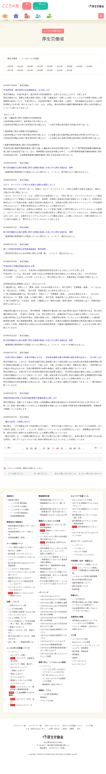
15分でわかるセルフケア (50, 597)
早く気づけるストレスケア (53, 676)
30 (33, 448)
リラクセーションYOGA (84, 555)
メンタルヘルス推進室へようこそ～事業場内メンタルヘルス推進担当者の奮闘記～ (53, 560)
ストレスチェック (17, 684)
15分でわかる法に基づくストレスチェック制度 (53, 655)
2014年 (40, 71)
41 (63, 448)
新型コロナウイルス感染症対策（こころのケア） (20, 583)
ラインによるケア (17, 678)
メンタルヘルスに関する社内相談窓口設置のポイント (53, 538)
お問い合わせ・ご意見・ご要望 (61, 729)
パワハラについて (79, 662)
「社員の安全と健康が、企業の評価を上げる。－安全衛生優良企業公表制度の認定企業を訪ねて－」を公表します (52, 357)
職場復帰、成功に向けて (52, 685)
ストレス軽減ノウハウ (17, 618)
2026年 (10, 67)
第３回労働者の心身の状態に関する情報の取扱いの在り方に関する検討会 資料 (38, 232)
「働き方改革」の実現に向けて (16, 422)
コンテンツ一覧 (19, 726)
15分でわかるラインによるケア (52, 642)
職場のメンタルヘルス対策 (21, 681)
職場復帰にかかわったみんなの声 (53, 516)
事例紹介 (43, 698)
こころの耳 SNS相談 (18, 507)
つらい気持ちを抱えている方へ (20, 548)
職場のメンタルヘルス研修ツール (53, 573)
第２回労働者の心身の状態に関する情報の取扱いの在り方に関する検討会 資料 (38, 340)
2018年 (89, 67)
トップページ (13, 652)
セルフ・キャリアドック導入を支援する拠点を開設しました (29, 185)
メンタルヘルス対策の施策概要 (84, 577)
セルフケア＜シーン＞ (19, 668)
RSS (78, 729)
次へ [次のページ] (96, 448)
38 (48, 448)
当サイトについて (52, 726)
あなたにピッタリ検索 (81, 643)
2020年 (69, 67)
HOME (6, 20)
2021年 (60, 67)
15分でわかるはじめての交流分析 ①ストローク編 (53, 607)
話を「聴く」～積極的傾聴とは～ (21, 643)
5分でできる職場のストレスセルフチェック (85, 505)
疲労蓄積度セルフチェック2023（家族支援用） (84, 522)
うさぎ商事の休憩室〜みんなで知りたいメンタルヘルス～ (21, 614)
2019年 (79, 67)
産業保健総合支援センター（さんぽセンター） (21, 527)
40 (58, 448)
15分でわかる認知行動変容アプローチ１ (53, 631)
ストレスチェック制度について (84, 565)
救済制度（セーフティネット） (20, 554)
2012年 (60, 71)
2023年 (40, 67)
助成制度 (75, 590)
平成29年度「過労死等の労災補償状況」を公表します (26, 90)
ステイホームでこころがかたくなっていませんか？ (21, 589)
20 (28, 448)
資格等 (75, 658)
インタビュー (79, 549)
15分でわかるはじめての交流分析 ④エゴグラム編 (53, 625)
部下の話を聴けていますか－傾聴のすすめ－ (21, 638)
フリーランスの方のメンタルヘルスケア (21, 559)
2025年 (20, 67)
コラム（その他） (47, 701)
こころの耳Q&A (78, 600)
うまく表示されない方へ (35, 729)
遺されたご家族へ (15, 551)
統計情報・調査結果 (80, 652)
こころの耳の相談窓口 (19, 513)
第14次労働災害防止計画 (82, 580)
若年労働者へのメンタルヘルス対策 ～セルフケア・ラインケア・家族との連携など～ (53, 551)
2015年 (30, 71)
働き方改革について (80, 587)
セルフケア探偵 (80, 552)
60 (77, 448)
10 (23, 448)
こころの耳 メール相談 (19, 510)
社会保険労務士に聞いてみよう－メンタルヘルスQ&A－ (85, 610)
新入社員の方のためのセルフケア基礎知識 (21, 565)
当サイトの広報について (72, 726)
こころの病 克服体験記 (49, 695)
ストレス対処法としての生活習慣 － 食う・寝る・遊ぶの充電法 (21, 623)
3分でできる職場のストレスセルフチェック (85, 511)
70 (82, 448)
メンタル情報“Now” (22, 20)
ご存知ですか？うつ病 (17, 606)
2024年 (30, 67)
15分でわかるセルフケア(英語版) (53, 600)
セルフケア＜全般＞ (18, 656)
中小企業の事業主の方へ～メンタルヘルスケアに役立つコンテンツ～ (53, 584)
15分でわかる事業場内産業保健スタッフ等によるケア (53, 649)
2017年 (10, 71)
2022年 (50, 67)
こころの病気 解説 (15, 609)
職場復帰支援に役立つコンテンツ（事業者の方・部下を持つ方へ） (53, 511)
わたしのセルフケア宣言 (82, 501)
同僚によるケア (16, 674)
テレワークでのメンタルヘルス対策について (21, 574)
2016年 (20, 71)
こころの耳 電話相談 (18, 504)
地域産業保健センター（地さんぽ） (20, 533)
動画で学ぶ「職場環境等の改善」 (53, 566)
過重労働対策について (81, 583)
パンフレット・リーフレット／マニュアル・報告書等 (85, 647)
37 (43, 448)
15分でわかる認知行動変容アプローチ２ (53, 637)
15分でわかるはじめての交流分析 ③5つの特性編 (53, 619)
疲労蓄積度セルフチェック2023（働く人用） (84, 517)
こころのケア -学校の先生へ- (19, 570)
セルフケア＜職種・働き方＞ (22, 665)
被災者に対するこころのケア (19, 579)
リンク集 (89, 726)
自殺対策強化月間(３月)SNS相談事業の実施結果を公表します (30, 398)
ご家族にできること (16, 628)
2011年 (69, 71)
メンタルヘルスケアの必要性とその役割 (54, 680)
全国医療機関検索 (17, 517)
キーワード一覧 (35, 726)
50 (72, 448)
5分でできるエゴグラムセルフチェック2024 (85, 534)
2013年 (50, 71)
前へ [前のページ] (10, 448)
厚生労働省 (12, 59)
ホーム (28, 4)
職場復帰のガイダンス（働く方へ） (52, 505)
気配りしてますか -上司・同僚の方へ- (21, 632)
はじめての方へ (44, 4)
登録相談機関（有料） (17, 538)
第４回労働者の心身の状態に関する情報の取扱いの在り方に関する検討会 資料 (38, 168)
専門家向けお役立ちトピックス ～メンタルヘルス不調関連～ (84, 622)
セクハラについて (79, 665)
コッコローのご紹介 (80, 640)
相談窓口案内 (13, 501)
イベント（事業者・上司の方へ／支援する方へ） (85, 628)
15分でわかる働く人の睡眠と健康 (53, 603)
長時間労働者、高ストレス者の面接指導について (53, 577)
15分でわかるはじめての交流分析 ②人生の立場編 (53, 613)
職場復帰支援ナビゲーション (51, 501)
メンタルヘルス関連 (30, 59)
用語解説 (75, 655)
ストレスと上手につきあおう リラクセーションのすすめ (54, 671)
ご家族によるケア (17, 671)
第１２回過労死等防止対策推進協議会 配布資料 (24, 249)
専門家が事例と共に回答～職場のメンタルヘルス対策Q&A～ (85, 604)
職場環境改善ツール (48, 569)
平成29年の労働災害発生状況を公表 (19, 266)
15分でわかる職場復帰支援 (51, 645)
